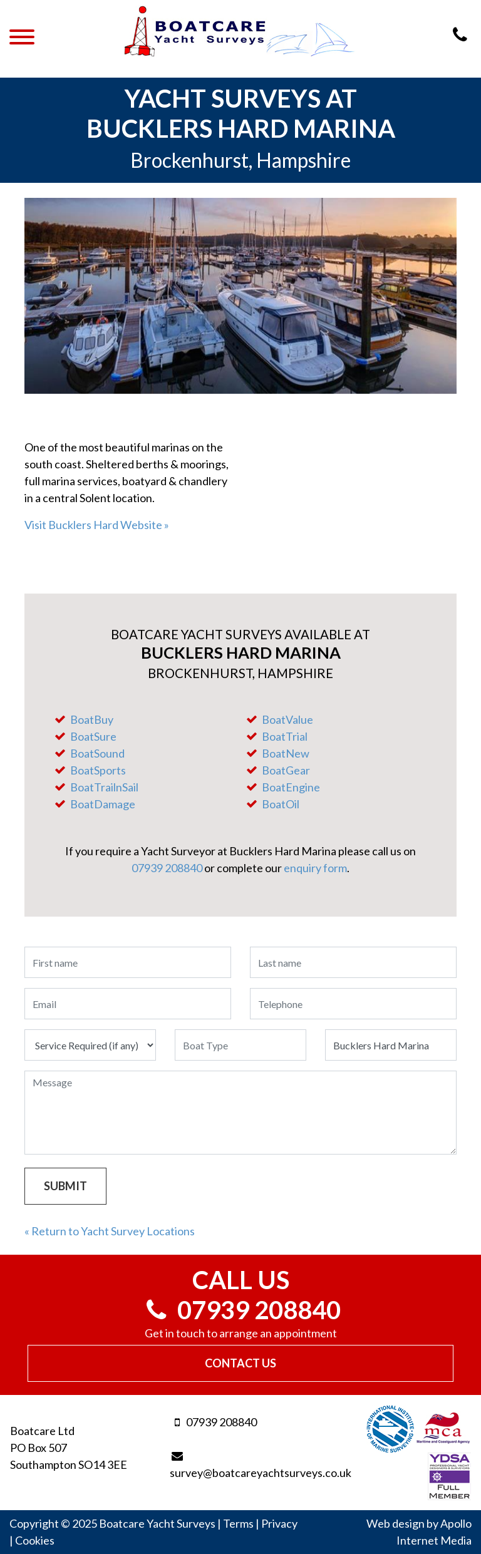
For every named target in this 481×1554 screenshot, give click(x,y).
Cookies (34, 1540)
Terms (238, 1523)
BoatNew (285, 753)
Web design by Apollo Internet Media (419, 1531)
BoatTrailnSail (104, 787)
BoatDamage (102, 804)
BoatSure (93, 736)
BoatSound (97, 753)
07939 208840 (167, 868)
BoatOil (280, 804)
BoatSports (98, 770)
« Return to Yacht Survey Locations (109, 1231)
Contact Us (240, 1363)
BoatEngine (291, 787)
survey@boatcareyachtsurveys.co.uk (240, 1465)
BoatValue (287, 719)
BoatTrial (285, 736)
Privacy (279, 1523)
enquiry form (315, 868)
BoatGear (286, 770)
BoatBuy (91, 719)
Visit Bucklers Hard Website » (96, 525)
